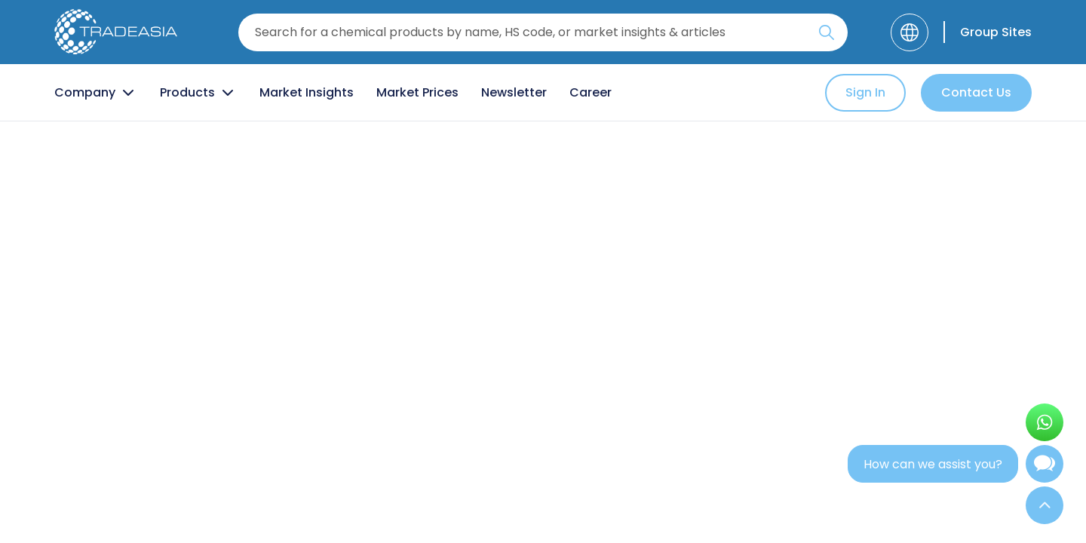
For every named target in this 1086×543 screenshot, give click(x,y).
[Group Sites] (987, 32)
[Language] (909, 32)
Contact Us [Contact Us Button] (976, 92)
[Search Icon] (826, 35)
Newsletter (514, 92)
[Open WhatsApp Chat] (1044, 422)
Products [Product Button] (198, 93)
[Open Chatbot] (1044, 467)
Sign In (865, 92)
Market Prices (417, 92)
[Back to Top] (1044, 505)
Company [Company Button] (95, 93)
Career (590, 92)
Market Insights (306, 92)
